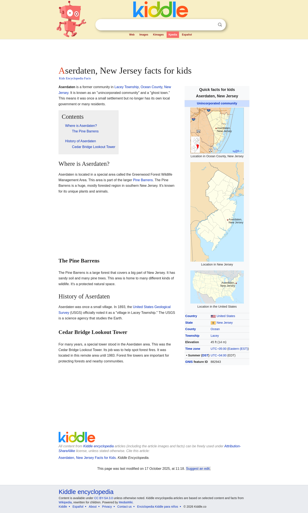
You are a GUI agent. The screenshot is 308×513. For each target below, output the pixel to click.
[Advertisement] (154, 51)
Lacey (215, 335)
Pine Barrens (143, 180)
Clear (211, 24)
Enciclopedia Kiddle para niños (157, 506)
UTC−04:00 (219, 355)
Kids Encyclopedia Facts (75, 78)
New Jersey (225, 322)
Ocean (215, 329)
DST (205, 355)
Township (192, 335)
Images (143, 34)
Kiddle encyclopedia (98, 446)
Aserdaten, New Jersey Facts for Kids (87, 458)
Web (132, 34)
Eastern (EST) (238, 348)
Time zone (192, 348)
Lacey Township (126, 87)
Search (220, 25)
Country (191, 316)
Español (187, 34)
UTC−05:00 (219, 348)
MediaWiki (126, 502)
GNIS (189, 361)
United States (226, 316)
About (93, 506)
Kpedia (173, 34)
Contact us (124, 506)
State (189, 322)
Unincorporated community (217, 103)
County (190, 329)
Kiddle (63, 506)
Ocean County (151, 87)
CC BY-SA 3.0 (103, 498)
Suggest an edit (198, 468)
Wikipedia (65, 502)
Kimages (158, 34)
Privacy (107, 506)
